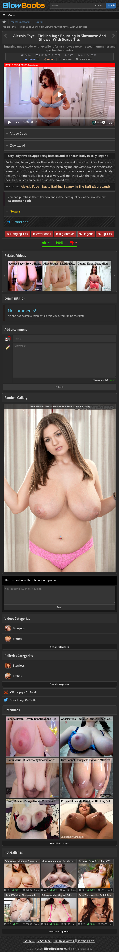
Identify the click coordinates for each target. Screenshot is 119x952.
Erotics (28, 55)
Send (59, 607)
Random (67, 59)
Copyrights (44, 940)
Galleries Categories (19, 655)
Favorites (34, 59)
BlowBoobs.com (55, 948)
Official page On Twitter (23, 700)
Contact (29, 940)
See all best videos (59, 843)
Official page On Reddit (23, 692)
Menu (11, 15)
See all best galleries (59, 931)
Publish (59, 387)
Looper (51, 59)
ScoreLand (20, 222)
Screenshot (85, 59)
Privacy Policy (86, 940)
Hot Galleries (14, 852)
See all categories (59, 646)
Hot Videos (12, 710)
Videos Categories (17, 618)
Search (111, 5)
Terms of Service (64, 940)
